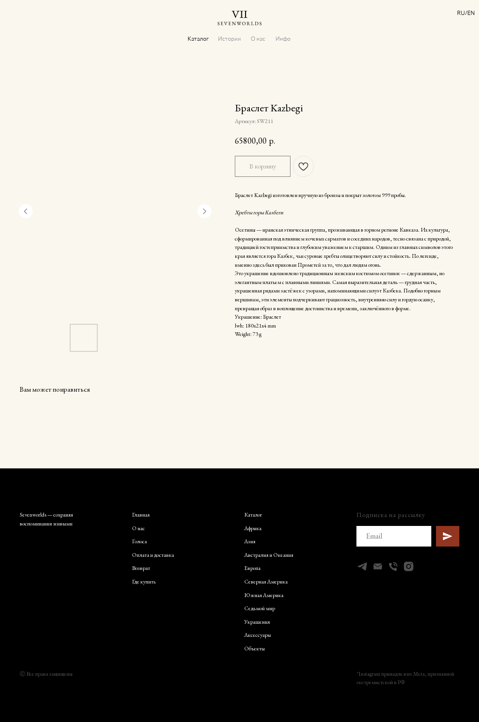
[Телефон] (393, 566)
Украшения (257, 622)
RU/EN (466, 12)
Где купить (144, 581)
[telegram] (362, 566)
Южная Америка (263, 595)
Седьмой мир (259, 608)
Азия (249, 541)
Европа (252, 568)
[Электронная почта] (378, 566)
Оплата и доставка (153, 555)
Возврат (141, 568)
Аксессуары (257, 635)
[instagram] (408, 566)
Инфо (283, 38)
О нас (258, 38)
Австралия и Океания (268, 555)
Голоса (139, 541)
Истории (229, 38)
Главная (141, 514)
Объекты (254, 648)
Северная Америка (266, 581)
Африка (252, 528)
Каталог (198, 38)
